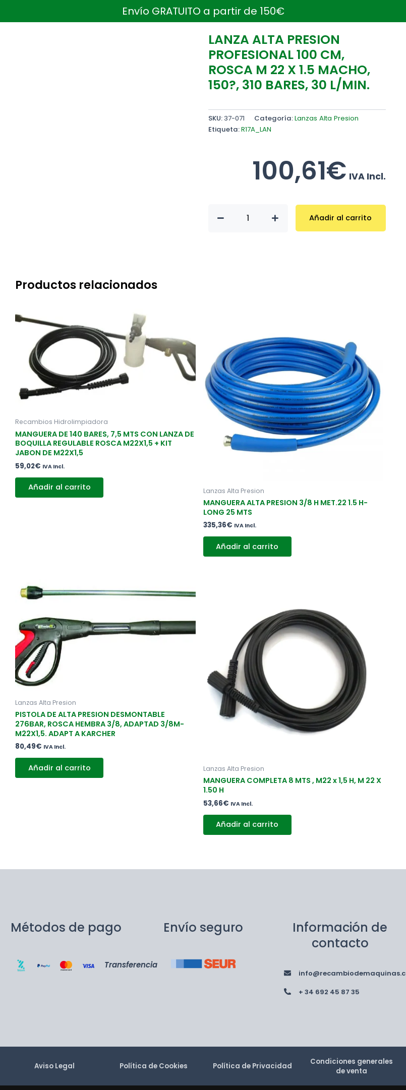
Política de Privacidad (252, 1068)
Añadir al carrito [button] (60, 488)
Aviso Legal (54, 1068)
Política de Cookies (153, 1068)
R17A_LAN (256, 129)
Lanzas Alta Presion (327, 118)
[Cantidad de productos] (248, 218)
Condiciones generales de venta (351, 1068)
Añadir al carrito (340, 218)
